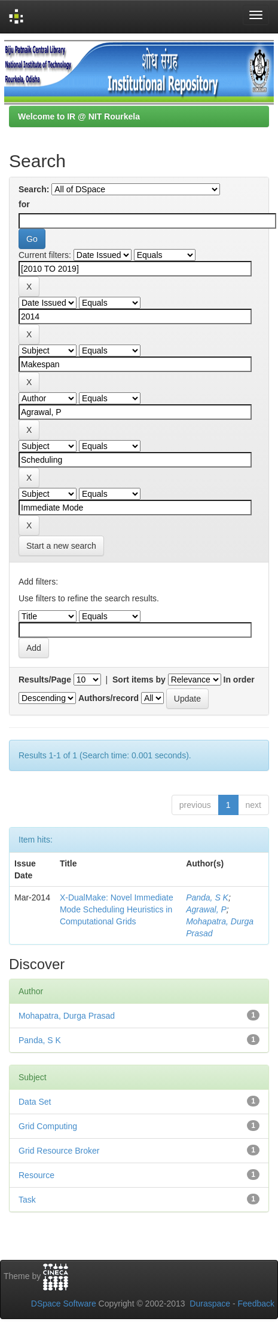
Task (27, 1199)
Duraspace (210, 1303)
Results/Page (45, 679)
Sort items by (139, 679)
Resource (36, 1175)
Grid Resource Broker (59, 1150)
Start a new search (61, 546)
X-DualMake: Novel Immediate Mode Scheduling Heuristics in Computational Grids (116, 909)
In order (239, 679)
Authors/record (108, 698)
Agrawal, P (206, 909)
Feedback (256, 1303)
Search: (34, 189)
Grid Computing (48, 1126)
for (24, 204)
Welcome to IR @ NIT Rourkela (79, 116)
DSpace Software (63, 1303)
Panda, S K (207, 897)
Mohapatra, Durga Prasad (67, 1015)
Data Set (35, 1101)
